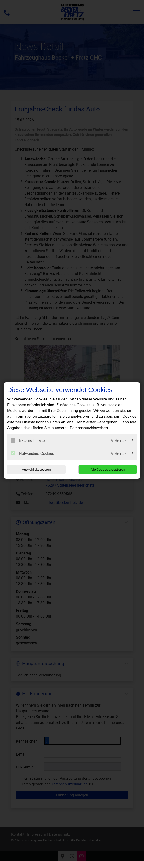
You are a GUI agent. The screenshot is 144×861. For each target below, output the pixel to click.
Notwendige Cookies (32, 453)
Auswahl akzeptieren (36, 469)
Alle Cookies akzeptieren (108, 469)
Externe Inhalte (28, 440)
